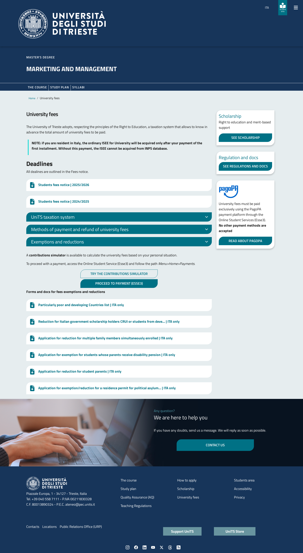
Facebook (136, 547)
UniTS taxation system (120, 217)
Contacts (32, 526)
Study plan (59, 87)
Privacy (239, 497)
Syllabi (78, 87)
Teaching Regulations (136, 505)
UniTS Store (235, 531)
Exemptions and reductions (120, 242)
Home (32, 98)
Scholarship (185, 488)
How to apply (187, 480)
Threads (170, 547)
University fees (188, 497)
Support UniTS (182, 531)
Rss (178, 547)
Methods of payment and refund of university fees (120, 230)
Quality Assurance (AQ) (137, 497)
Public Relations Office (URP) (81, 526)
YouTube (153, 547)
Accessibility (243, 488)
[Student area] (282, 7)
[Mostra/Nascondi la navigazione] (296, 7)
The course (37, 87)
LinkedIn (144, 547)
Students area (244, 480)
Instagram (127, 547)
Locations (49, 526)
